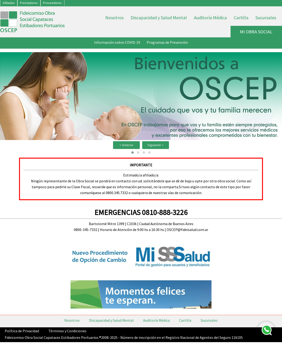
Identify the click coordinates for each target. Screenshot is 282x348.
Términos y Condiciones (67, 330)
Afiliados (9, 3)
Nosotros (114, 17)
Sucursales (265, 17)
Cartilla (241, 17)
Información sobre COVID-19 (117, 42)
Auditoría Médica (210, 17)
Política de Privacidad (22, 330)
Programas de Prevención (167, 42)
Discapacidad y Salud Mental (159, 17)
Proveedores (52, 3)
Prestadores (29, 3)
